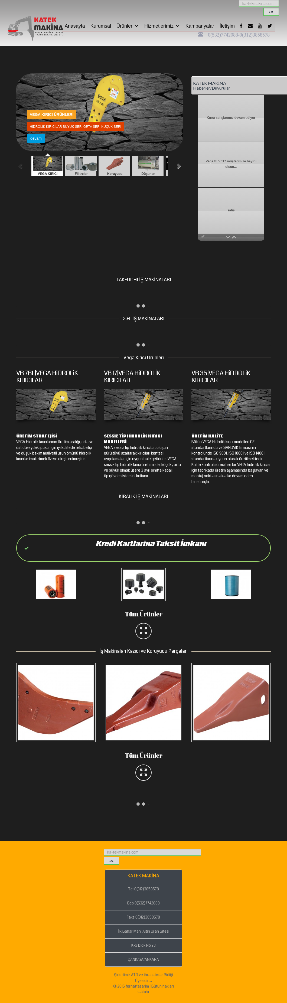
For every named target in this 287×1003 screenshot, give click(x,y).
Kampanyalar (199, 26)
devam (47, 138)
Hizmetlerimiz (162, 26)
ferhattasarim (137, 986)
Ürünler (127, 26)
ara (271, 12)
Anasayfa (75, 26)
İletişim (227, 26)
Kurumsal (100, 26)
